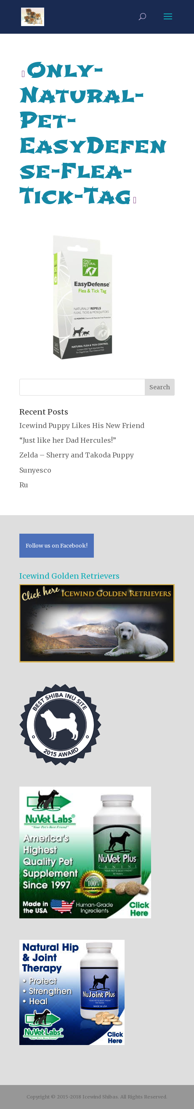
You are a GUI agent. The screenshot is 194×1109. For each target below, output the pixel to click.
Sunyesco (35, 470)
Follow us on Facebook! (57, 545)
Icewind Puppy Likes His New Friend (81, 425)
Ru (23, 485)
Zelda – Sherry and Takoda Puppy (76, 455)
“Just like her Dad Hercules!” (67, 440)
